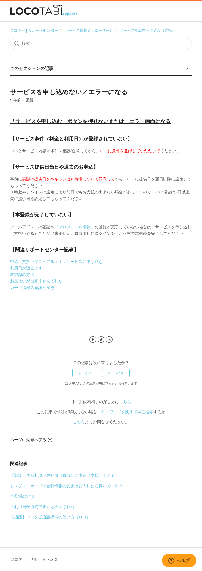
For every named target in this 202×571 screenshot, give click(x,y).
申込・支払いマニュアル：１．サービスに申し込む (56, 261)
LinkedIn (109, 339)
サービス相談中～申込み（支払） (148, 30)
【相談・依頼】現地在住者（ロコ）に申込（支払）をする (62, 475)
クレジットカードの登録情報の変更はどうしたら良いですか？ (66, 486)
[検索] (101, 43)
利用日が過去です (26, 268)
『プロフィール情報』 (74, 226)
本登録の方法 (22, 274)
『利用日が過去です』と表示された (42, 506)
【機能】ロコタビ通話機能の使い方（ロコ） (50, 517)
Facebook (92, 339)
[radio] (85, 373)
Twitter (101, 339)
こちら (125, 401)
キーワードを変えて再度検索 (127, 412)
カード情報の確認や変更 (32, 287)
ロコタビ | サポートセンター (34, 30)
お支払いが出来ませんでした (36, 281)
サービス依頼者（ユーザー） (89, 30)
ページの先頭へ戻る (31, 439)
